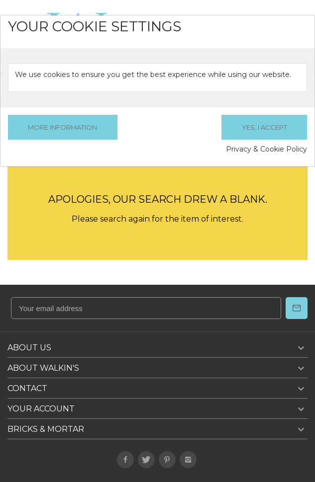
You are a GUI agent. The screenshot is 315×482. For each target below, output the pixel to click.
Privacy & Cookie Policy (266, 149)
